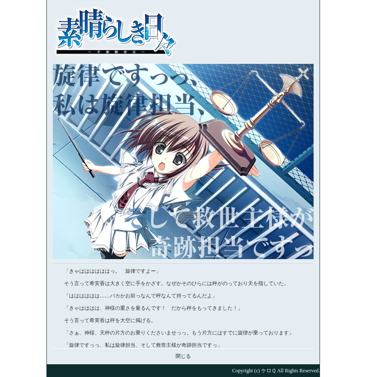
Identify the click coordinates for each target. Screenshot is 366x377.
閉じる (183, 356)
